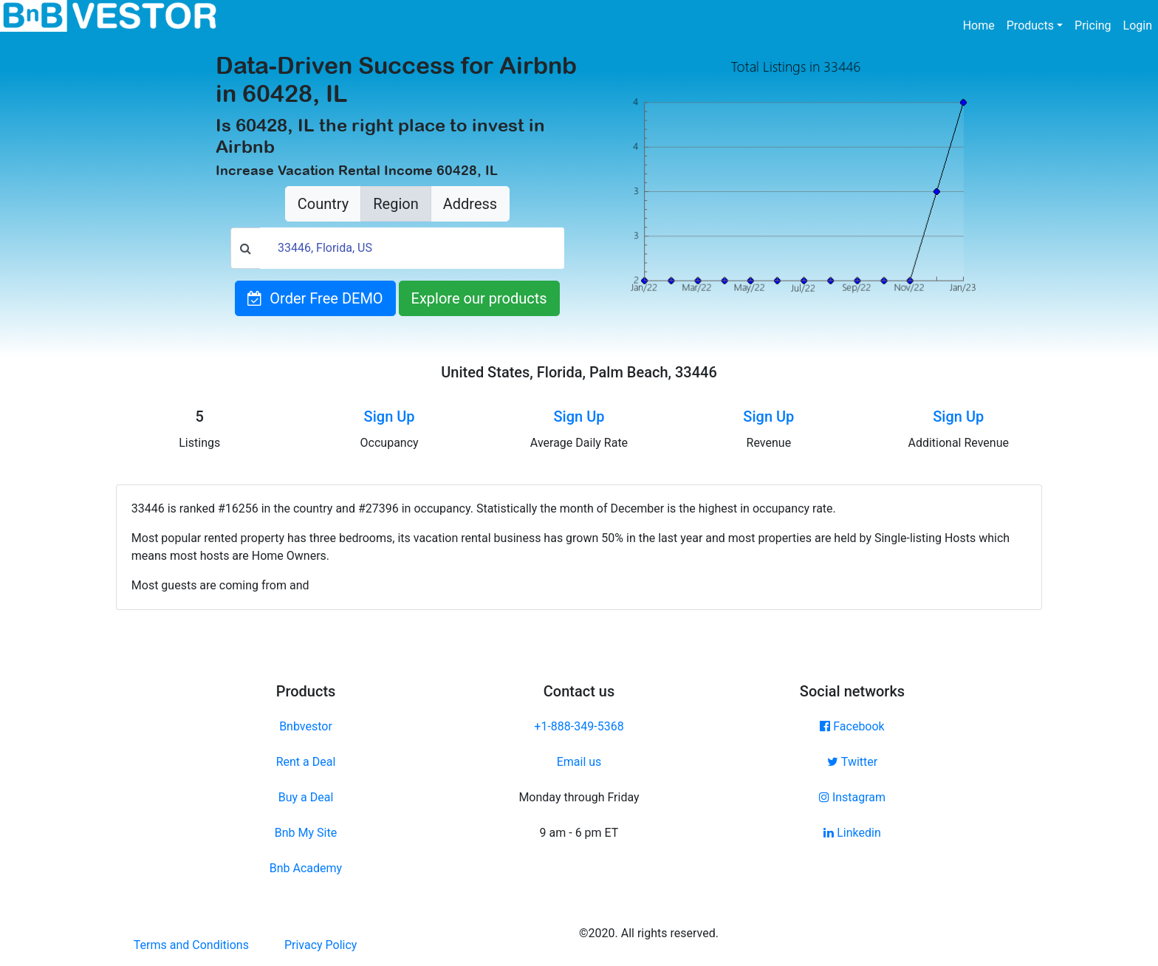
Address (470, 204)
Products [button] (1030, 25)
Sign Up (389, 416)
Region (395, 204)
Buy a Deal (306, 797)
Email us (579, 762)
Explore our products (479, 298)
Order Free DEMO (315, 298)
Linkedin (852, 833)
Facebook (852, 726)
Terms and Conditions (191, 945)
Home (982, 24)
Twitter (852, 762)
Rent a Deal (306, 762)
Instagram (852, 797)
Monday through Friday (578, 797)
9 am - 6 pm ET (579, 833)
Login (1137, 25)
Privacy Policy (320, 945)
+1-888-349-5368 (578, 726)
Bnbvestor (305, 726)
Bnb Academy (306, 868)
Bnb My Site (306, 833)
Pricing (1093, 25)
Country (323, 204)
